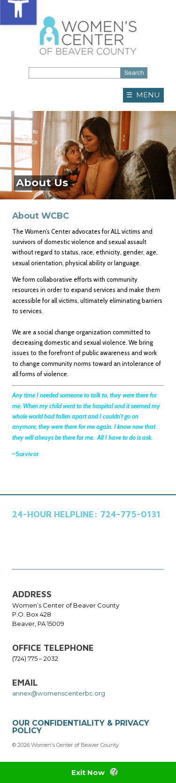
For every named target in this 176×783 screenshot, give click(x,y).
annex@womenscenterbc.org (58, 693)
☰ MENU (143, 94)
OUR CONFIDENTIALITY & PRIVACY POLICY (80, 727)
